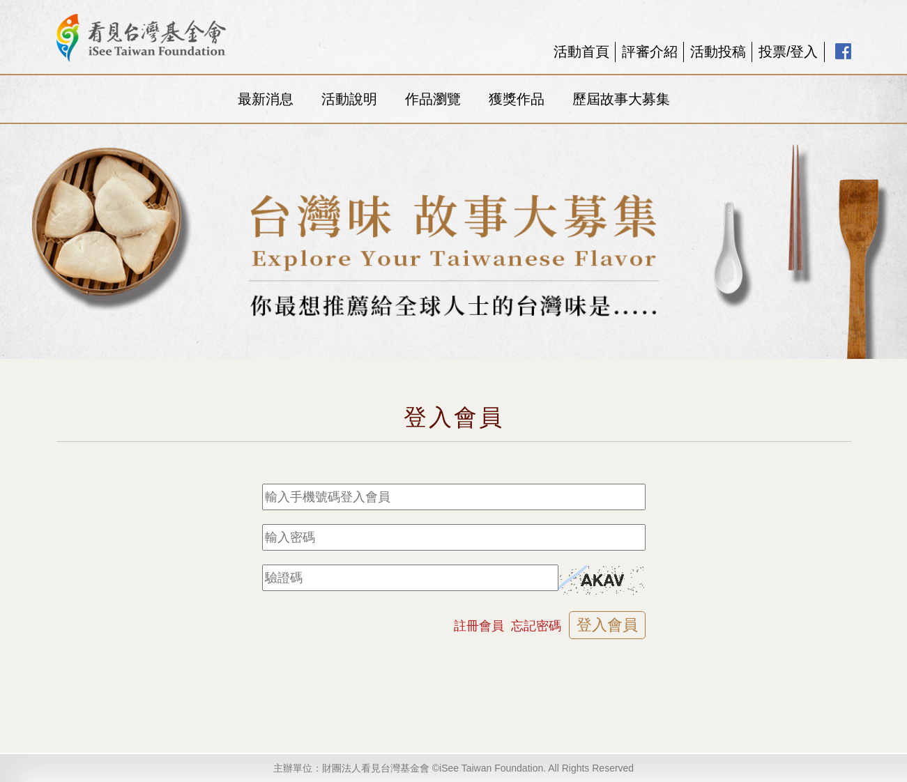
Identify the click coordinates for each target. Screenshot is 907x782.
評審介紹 (650, 51)
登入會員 (607, 625)
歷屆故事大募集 (621, 99)
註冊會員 (479, 626)
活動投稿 (718, 51)
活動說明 (349, 99)
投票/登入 (788, 51)
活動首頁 (581, 51)
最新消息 (266, 99)
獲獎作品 (516, 99)
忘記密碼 (536, 626)
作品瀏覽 (433, 99)
